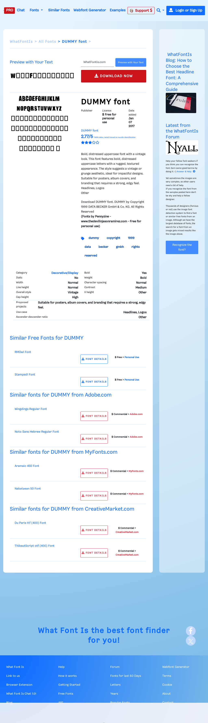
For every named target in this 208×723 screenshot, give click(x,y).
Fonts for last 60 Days (125, 676)
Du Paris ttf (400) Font (30, 523)
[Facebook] (191, 631)
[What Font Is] (3, 10)
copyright (113, 238)
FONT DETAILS (94, 359)
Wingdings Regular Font (31, 409)
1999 (131, 238)
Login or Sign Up (185, 10)
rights (135, 247)
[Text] (97, 62)
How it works (67, 676)
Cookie (167, 685)
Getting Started (69, 685)
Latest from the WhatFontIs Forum (182, 131)
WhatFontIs (21, 42)
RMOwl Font (23, 352)
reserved (90, 255)
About (166, 693)
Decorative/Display (64, 273)
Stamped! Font (25, 374)
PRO (9, 10)
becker (103, 247)
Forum (114, 667)
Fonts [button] (35, 10)
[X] (191, 641)
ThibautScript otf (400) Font (34, 546)
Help (61, 667)
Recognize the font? (182, 247)
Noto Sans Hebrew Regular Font (37, 431)
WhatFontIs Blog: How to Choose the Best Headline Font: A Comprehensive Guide (182, 72)
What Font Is (63, 631)
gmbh (120, 247)
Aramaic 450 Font (27, 466)
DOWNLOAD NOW (113, 76)
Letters (115, 685)
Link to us (13, 676)
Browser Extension (19, 685)
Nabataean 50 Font (28, 488)
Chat (21, 10)
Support (141, 10)
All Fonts (47, 42)
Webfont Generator (90, 10)
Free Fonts (65, 693)
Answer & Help (186, 171)
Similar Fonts (59, 10)
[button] (160, 10)
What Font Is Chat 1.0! (21, 693)
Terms (166, 676)
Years (114, 693)
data (87, 247)
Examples (118, 10)
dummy (94, 238)
